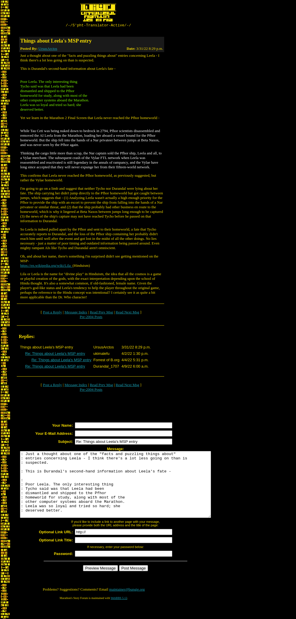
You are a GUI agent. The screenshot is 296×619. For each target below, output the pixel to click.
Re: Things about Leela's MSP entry (55, 354)
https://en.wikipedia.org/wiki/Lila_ (46, 266)
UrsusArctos (47, 49)
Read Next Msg (127, 313)
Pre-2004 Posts (91, 317)
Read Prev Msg (101, 313)
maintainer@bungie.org (127, 603)
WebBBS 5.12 (119, 611)
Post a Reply (52, 313)
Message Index (75, 313)
